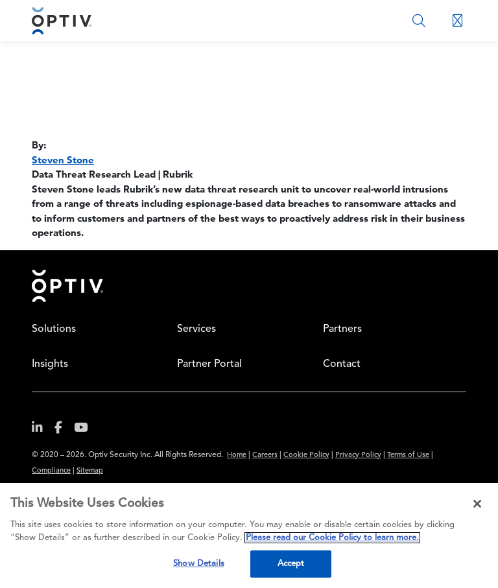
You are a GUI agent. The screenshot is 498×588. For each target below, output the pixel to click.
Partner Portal (209, 364)
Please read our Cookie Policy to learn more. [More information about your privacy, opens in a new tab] (332, 538)
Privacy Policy (358, 455)
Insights (50, 364)
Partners (342, 329)
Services (196, 329)
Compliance (51, 471)
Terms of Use (408, 455)
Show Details (198, 563)
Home (67, 286)
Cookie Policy (306, 455)
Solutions (54, 329)
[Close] (477, 503)
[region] (249, 535)
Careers (265, 455)
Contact (342, 364)
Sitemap (90, 471)
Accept (291, 563)
